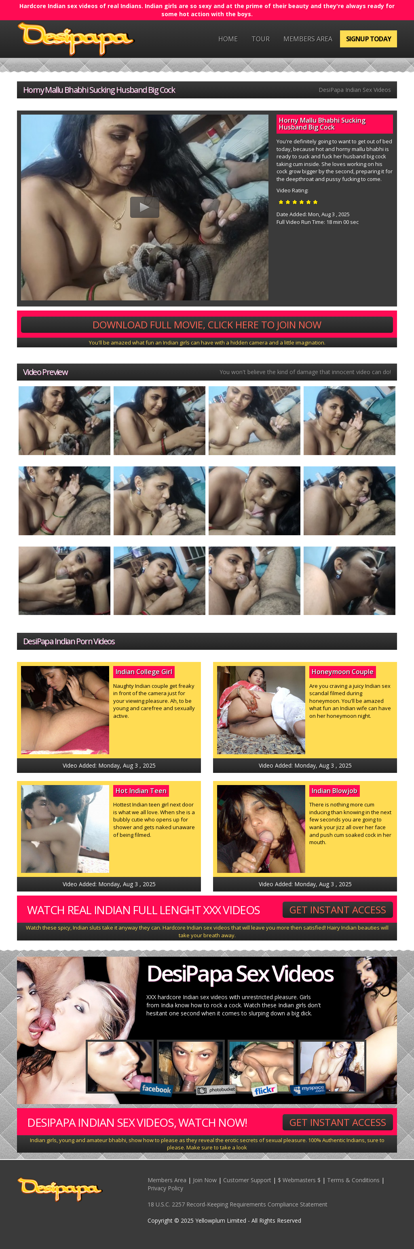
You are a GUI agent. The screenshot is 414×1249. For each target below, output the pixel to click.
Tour (260, 38)
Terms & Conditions (353, 1180)
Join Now (205, 1180)
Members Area (307, 38)
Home (228, 38)
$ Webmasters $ (299, 1180)
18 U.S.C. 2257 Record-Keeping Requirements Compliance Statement (237, 1204)
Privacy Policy (165, 1188)
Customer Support (247, 1180)
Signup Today (368, 38)
